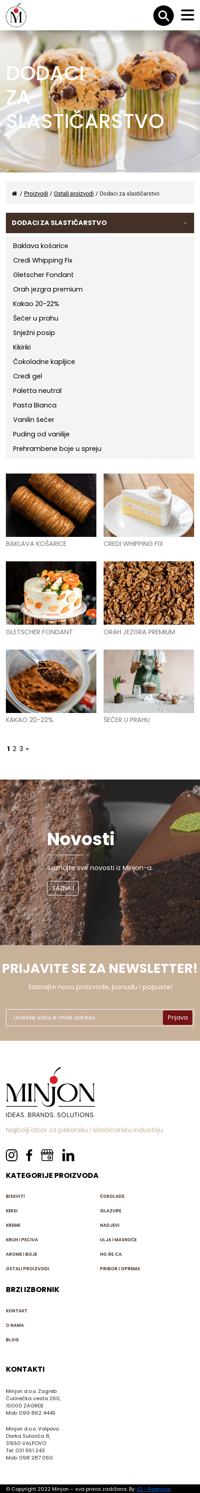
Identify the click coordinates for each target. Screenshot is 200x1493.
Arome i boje (21, 1254)
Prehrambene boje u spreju (57, 448)
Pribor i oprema (120, 1269)
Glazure (110, 1211)
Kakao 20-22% (36, 303)
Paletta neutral (37, 390)
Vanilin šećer (33, 419)
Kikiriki (22, 347)
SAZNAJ (63, 888)
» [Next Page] (27, 749)
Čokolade (112, 1196)
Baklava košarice (40, 245)
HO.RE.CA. (111, 1254)
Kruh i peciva (22, 1240)
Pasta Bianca (35, 405)
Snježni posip (34, 332)
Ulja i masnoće (118, 1240)
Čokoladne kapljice (44, 361)
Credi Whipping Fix (42, 260)
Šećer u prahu (35, 318)
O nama (15, 1325)
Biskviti (15, 1196)
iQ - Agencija (154, 1489)
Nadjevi (109, 1225)
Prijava (178, 1017)
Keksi (12, 1211)
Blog (12, 1340)
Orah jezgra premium (48, 289)
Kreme (13, 1225)
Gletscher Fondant (43, 274)
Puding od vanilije (41, 434)
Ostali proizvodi (27, 1269)
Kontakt (17, 1311)
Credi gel (27, 376)
